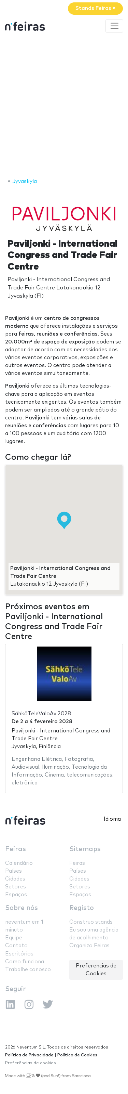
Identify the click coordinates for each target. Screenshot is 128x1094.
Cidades (15, 879)
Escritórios (19, 953)
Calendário (19, 863)
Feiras (15, 849)
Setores (15, 886)
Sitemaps (85, 849)
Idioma (112, 819)
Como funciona (24, 961)
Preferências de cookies (30, 1063)
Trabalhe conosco (28, 969)
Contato (16, 945)
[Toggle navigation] (114, 25)
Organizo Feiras (89, 945)
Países (13, 871)
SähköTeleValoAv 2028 (41, 713)
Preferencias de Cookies (96, 969)
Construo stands (91, 922)
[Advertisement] (64, 106)
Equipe (13, 937)
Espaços (16, 894)
